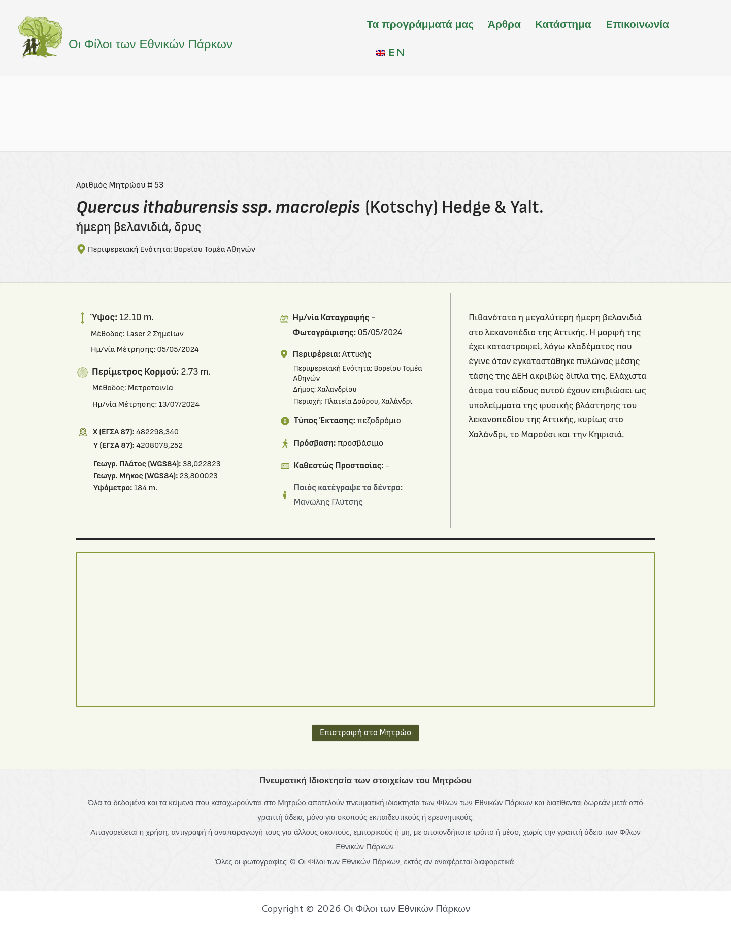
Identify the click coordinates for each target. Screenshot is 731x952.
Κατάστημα (563, 23)
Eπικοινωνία (637, 23)
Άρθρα (504, 23)
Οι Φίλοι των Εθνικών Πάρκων (150, 43)
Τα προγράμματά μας (420, 23)
